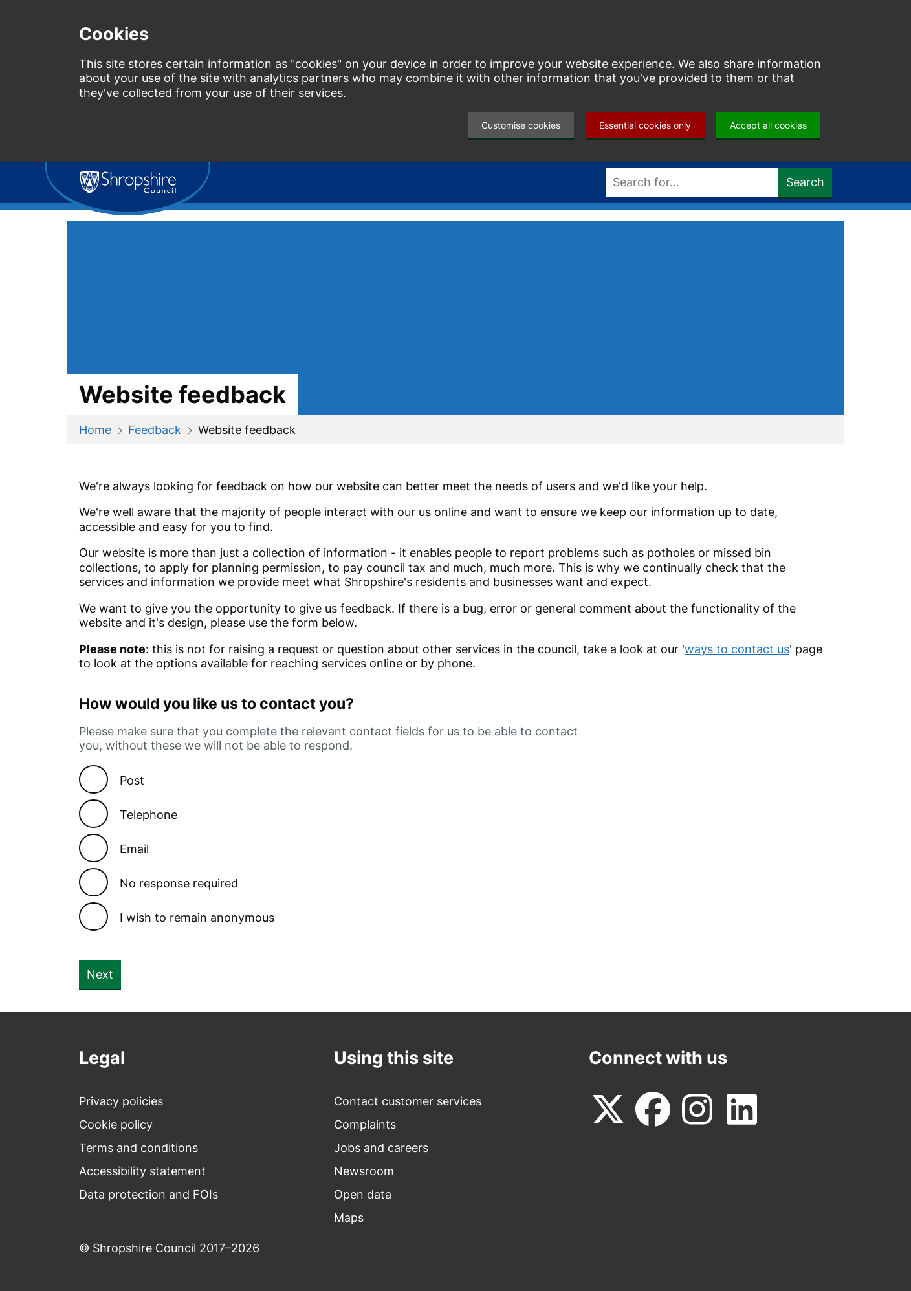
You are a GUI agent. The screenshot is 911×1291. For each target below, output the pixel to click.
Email (134, 849)
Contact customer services (407, 1101)
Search (805, 182)
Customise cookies (520, 125)
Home (95, 430)
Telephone (148, 814)
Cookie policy (116, 1124)
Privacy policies (121, 1101)
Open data (362, 1194)
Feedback (154, 430)
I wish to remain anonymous (197, 917)
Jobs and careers (381, 1148)
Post (132, 780)
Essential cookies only (645, 125)
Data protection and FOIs (148, 1194)
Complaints (365, 1124)
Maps (349, 1217)
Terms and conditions (138, 1148)
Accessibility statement (142, 1171)
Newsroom (364, 1171)
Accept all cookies (768, 125)
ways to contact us (737, 649)
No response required (179, 883)
